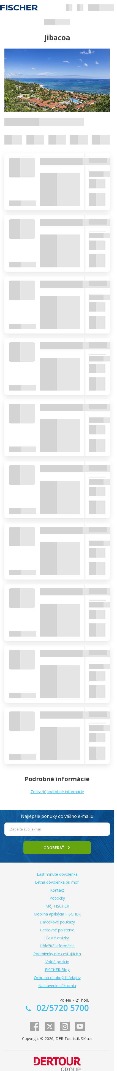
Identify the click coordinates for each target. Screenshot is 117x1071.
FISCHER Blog (57, 969)
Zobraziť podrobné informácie (57, 791)
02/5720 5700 (61, 1007)
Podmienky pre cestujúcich (57, 953)
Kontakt (57, 890)
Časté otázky (57, 937)
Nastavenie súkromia (57, 985)
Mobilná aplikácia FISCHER (57, 914)
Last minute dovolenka (57, 874)
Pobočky (57, 898)
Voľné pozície (57, 961)
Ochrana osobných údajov (57, 977)
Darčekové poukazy (57, 922)
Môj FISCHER (57, 906)
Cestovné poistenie (57, 929)
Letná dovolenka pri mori (57, 882)
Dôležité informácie (57, 945)
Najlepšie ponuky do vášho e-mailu (57, 816)
